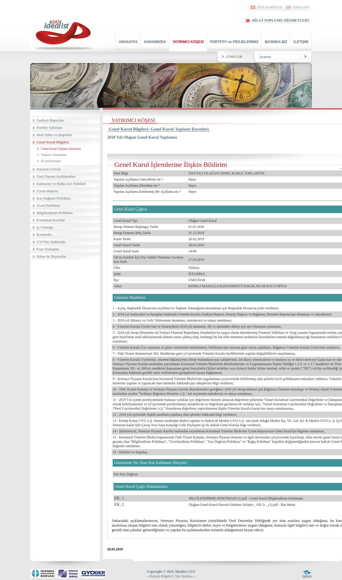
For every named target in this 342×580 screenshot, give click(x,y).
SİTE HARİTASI (266, 7)
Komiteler (44, 234)
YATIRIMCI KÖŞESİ (188, 42)
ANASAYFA (128, 42)
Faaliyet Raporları (50, 120)
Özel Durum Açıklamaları (56, 176)
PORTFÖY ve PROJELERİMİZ (234, 42)
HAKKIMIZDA (155, 42)
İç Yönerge (45, 227)
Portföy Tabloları (49, 127)
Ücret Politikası (48, 205)
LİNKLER (234, 57)
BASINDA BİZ (276, 42)
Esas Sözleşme (48, 249)
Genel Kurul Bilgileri (53, 142)
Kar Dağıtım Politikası (54, 198)
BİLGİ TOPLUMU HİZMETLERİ (277, 20)
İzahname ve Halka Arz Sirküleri (61, 183)
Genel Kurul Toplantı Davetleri (61, 148)
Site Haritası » (185, 576)
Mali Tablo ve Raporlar (54, 135)
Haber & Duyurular (51, 256)
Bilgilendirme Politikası (55, 212)
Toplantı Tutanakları (54, 154)
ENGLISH (297, 7)
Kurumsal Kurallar (51, 220)
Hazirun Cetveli (49, 169)
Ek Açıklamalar (51, 161)
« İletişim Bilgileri (160, 576)
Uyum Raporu (47, 191)
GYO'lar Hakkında (51, 242)
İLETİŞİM (301, 42)
